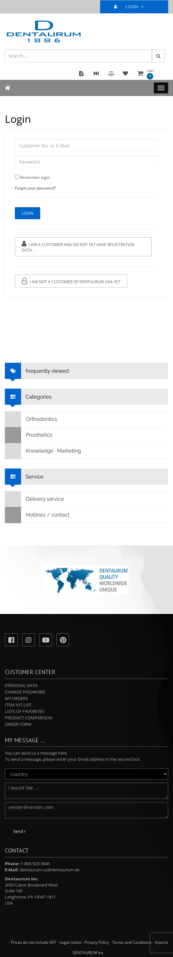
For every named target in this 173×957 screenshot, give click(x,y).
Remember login (35, 177)
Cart (150, 74)
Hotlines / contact (37, 515)
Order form (18, 724)
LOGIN (131, 6)
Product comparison (28, 718)
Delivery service (34, 499)
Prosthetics (28, 435)
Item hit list (18, 705)
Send (19, 831)
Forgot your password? (35, 188)
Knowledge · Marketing (43, 451)
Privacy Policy (97, 942)
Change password (25, 692)
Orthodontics (31, 419)
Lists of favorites (24, 711)
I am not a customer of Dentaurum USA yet (71, 281)
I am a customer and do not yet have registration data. (78, 247)
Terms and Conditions (132, 942)
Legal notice (70, 942)
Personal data (21, 685)
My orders (16, 698)
